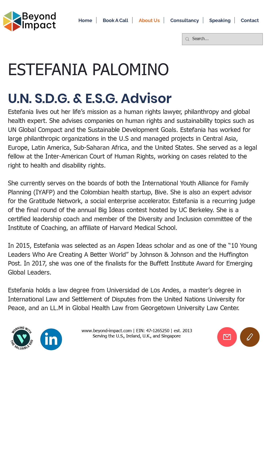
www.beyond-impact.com (107, 331)
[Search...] (221, 39)
